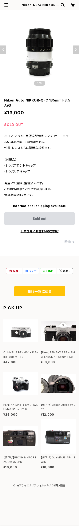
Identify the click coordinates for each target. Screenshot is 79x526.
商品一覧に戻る (39, 291)
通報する (69, 241)
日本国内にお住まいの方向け (40, 231)
